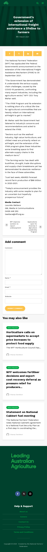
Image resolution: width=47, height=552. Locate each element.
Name (8, 278)
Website (8, 296)
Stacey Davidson (14, 355)
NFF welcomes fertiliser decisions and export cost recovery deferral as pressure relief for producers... (23, 380)
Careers (23, 517)
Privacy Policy (23, 527)
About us (24, 512)
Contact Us (24, 522)
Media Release (13, 327)
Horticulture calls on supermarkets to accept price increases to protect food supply (22, 338)
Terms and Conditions (23, 532)
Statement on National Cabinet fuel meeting (22, 413)
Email (7, 287)
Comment (8, 248)
